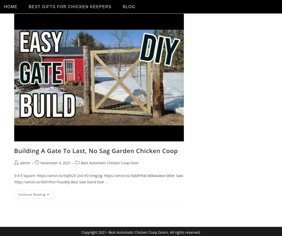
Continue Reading (36, 193)
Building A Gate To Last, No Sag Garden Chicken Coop (96, 150)
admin (25, 162)
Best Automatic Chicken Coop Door (110, 162)
